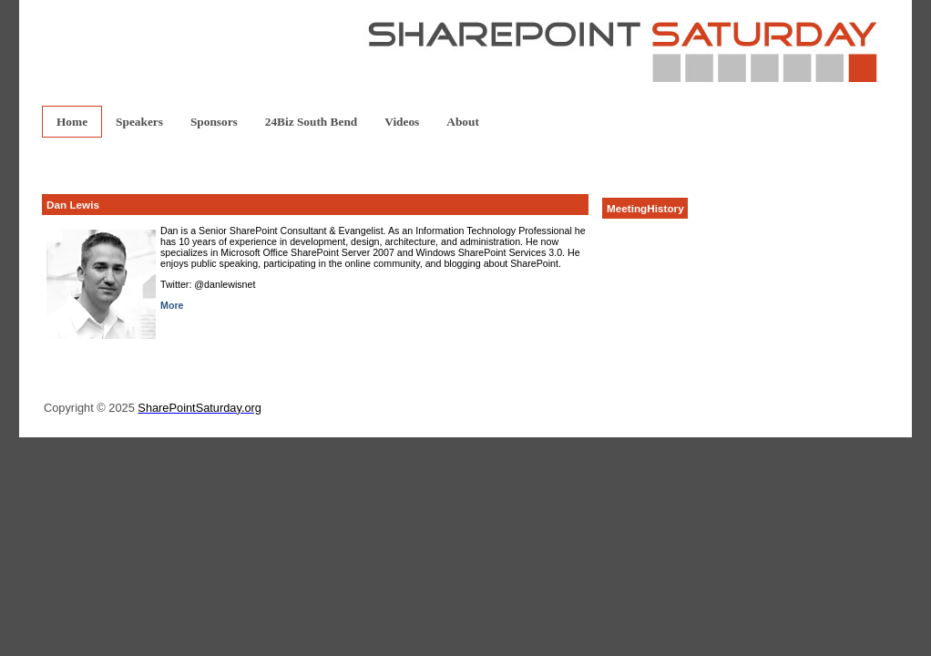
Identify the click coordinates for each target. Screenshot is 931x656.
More (171, 305)
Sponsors (214, 121)
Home (71, 121)
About (462, 121)
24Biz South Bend (311, 121)
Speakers (139, 121)
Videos (401, 121)
